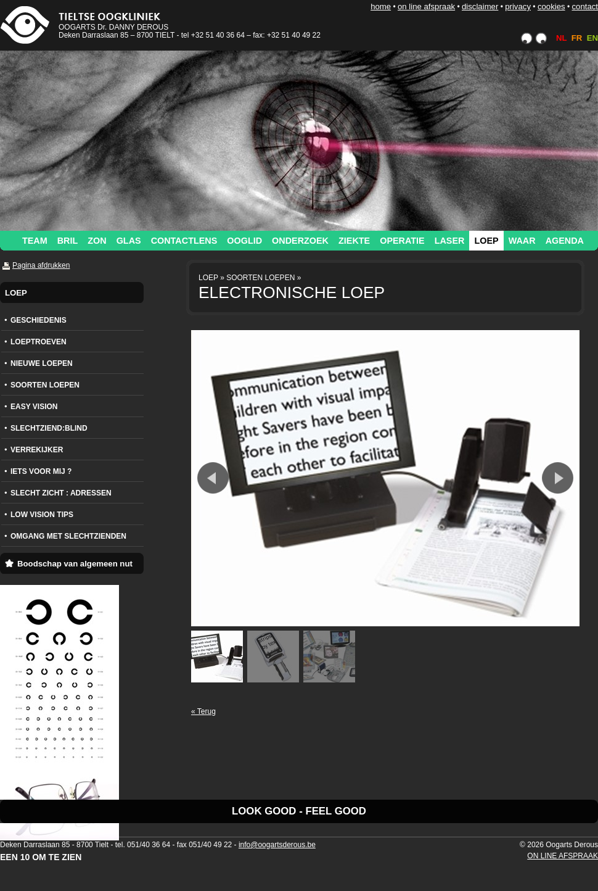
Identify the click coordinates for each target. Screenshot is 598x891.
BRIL (67, 241)
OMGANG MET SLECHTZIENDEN (68, 536)
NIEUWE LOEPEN (41, 363)
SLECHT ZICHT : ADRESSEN (61, 493)
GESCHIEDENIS (38, 320)
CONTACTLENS (184, 241)
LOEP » (211, 277)
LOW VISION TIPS (41, 514)
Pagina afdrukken (41, 265)
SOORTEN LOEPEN (45, 385)
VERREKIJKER (36, 450)
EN (592, 38)
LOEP (486, 241)
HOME (381, 6)
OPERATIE (402, 241)
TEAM (34, 241)
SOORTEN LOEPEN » (263, 277)
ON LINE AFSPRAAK (426, 6)
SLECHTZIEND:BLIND (49, 428)
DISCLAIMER (480, 6)
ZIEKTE (354, 241)
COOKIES (551, 6)
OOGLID (244, 241)
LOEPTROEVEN (38, 342)
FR (577, 38)
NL (561, 38)
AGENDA (565, 241)
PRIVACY (518, 6)
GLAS (129, 241)
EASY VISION (33, 406)
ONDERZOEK (300, 241)
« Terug (203, 711)
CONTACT (584, 6)
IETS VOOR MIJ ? (41, 471)
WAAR (522, 241)
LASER (450, 241)
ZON (97, 241)
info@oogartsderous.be (277, 844)
